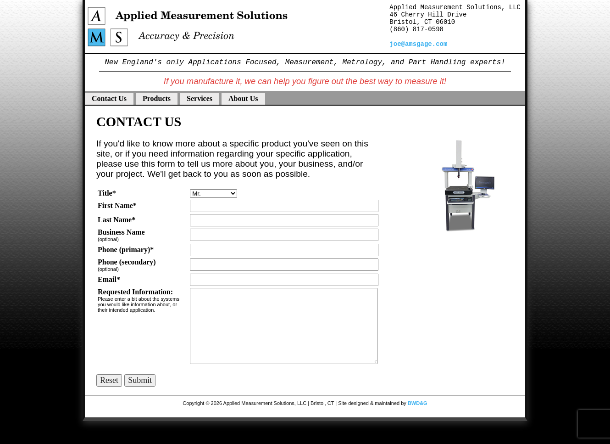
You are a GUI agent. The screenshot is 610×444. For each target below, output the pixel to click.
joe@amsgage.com (418, 44)
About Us (243, 98)
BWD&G (417, 403)
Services (199, 98)
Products (157, 98)
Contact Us (109, 98)
